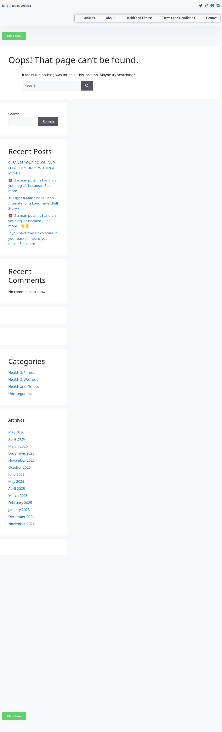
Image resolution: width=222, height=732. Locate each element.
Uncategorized (20, 398)
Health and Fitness (144, 21)
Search (13, 119)
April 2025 (16, 493)
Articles (93, 17)
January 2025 (19, 514)
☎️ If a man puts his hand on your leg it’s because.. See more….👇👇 (32, 226)
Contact (214, 17)
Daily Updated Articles (16, 5)
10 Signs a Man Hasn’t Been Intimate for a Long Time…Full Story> (33, 208)
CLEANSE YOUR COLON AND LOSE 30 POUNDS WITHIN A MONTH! (31, 173)
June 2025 (16, 479)
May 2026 (16, 437)
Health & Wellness (23, 384)
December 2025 (21, 458)
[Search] (87, 91)
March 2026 (18, 451)
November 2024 (21, 528)
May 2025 (16, 486)
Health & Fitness (21, 377)
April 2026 (16, 444)
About (116, 17)
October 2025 (19, 472)
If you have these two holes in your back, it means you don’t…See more (32, 243)
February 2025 (20, 507)
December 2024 (21, 521)
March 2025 (18, 500)
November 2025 (21, 465)
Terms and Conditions (181, 21)
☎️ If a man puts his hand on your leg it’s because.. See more (32, 190)
